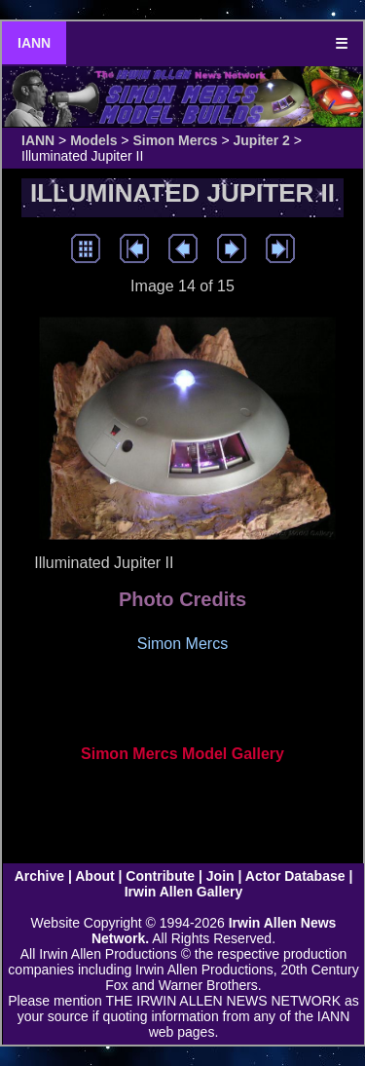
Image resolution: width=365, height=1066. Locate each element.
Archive (39, 876)
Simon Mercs (174, 140)
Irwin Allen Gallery (184, 891)
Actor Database (295, 876)
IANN (34, 43)
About (94, 876)
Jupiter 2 (262, 140)
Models (93, 140)
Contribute (160, 876)
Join (220, 876)
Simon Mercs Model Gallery (182, 753)
